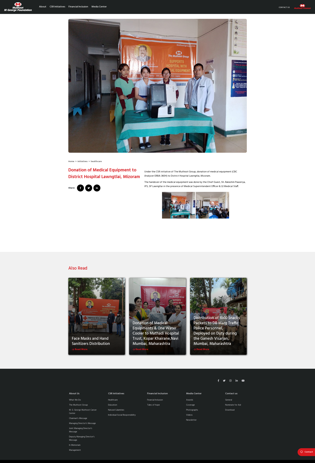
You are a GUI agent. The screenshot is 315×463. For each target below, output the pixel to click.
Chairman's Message (78, 418)
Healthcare (113, 400)
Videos (189, 415)
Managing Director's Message (82, 423)
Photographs (192, 410)
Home (71, 161)
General (228, 400)
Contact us (284, 7)
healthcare (96, 161)
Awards (189, 400)
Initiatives (83, 161)
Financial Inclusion (78, 7)
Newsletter (191, 420)
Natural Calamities (116, 410)
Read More (79, 349)
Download (230, 410)
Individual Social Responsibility (122, 415)
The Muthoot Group (78, 405)
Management (75, 450)
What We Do (75, 400)
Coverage (190, 405)
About (42, 7)
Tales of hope (153, 405)
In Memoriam (74, 445)
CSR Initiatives (57, 7)
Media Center (99, 7)
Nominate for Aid (233, 405)
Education (112, 405)
